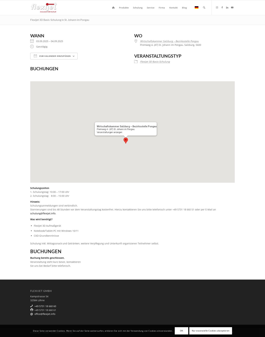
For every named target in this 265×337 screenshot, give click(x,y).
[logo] (43, 7)
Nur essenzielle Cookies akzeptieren (211, 330)
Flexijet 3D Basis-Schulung (155, 61)
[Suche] (204, 7)
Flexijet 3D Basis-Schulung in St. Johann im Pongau (59, 19)
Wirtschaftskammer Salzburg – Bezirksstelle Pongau (169, 41)
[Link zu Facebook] (222, 7)
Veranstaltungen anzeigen (109, 132)
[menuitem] (113, 7)
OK (181, 330)
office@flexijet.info (44, 314)
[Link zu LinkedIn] (227, 7)
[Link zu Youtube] (232, 7)
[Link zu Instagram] (217, 7)
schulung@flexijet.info (42, 213)
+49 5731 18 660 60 (45, 306)
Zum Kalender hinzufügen (52, 55)
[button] (126, 140)
